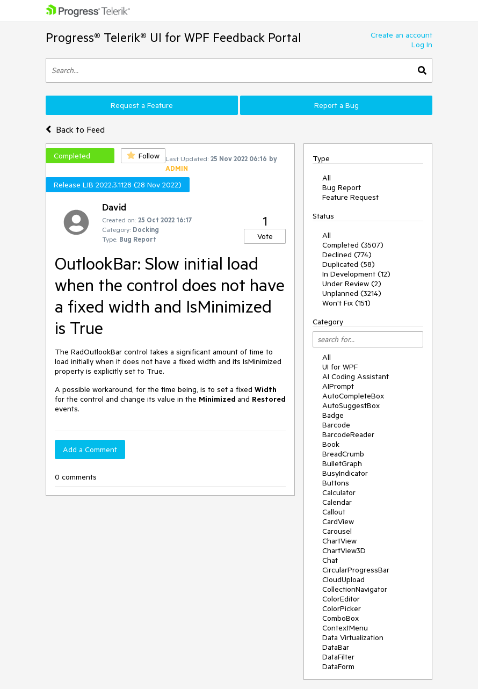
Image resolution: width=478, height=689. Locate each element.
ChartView (339, 541)
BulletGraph (342, 463)
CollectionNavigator (354, 589)
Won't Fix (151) (346, 303)
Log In (421, 44)
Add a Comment (90, 449)
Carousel (337, 531)
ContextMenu (345, 628)
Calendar (337, 502)
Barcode (336, 425)
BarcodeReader (348, 434)
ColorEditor (341, 599)
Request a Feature (142, 105)
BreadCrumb (343, 454)
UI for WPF (340, 367)
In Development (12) (356, 274)
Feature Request (350, 197)
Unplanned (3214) (351, 293)
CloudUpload (343, 579)
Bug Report (341, 187)
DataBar (335, 647)
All (326, 178)
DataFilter (338, 657)
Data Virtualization (352, 637)
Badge (333, 415)
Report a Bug (336, 105)
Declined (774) (347, 254)
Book (330, 444)
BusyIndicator (345, 473)
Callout (333, 512)
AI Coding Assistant (355, 376)
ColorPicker (341, 608)
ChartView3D (344, 550)
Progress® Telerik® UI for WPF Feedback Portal (173, 37)
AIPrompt (338, 386)
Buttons (335, 483)
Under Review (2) (351, 283)
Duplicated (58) (348, 264)
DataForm (338, 666)
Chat (330, 560)
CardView (338, 521)
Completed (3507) (352, 245)
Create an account (401, 35)
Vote (265, 236)
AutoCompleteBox (353, 396)
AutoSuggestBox (351, 405)
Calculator (339, 492)
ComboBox (340, 618)
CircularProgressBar (355, 570)
